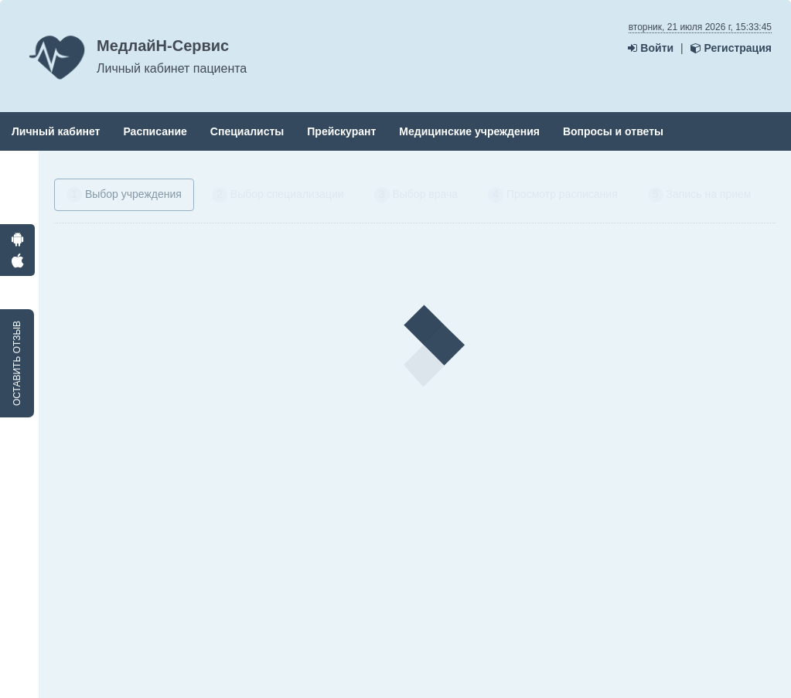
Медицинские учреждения (469, 131)
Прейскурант (341, 131)
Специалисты (247, 131)
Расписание (154, 131)
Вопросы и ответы (613, 131)
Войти (650, 48)
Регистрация (731, 48)
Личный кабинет (56, 131)
